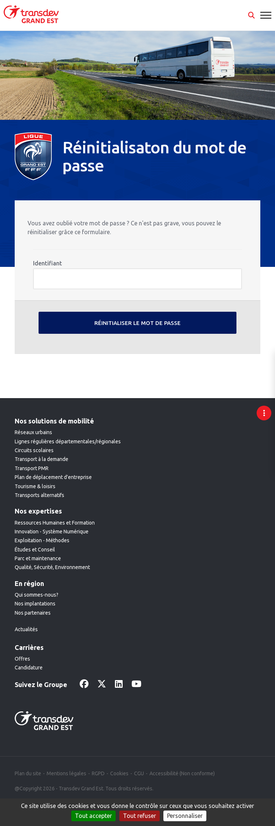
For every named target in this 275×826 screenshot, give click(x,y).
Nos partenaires (33, 613)
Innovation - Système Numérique (51, 531)
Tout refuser (139, 815)
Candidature (29, 668)
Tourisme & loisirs (35, 486)
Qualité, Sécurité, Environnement (52, 567)
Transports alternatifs (39, 495)
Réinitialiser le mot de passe (137, 323)
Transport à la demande (41, 459)
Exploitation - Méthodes (42, 540)
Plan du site (28, 773)
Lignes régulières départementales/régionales (68, 441)
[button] (251, 15)
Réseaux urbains (33, 432)
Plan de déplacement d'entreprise (53, 477)
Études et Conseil (35, 550)
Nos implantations (35, 604)
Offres (22, 659)
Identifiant (47, 263)
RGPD (98, 773)
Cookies (119, 773)
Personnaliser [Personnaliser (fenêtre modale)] (185, 815)
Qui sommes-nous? (36, 595)
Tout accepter (93, 815)
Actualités (26, 629)
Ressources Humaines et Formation (55, 523)
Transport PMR (31, 468)
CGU (139, 773)
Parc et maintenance (38, 558)
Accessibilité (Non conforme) (182, 773)
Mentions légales (66, 773)
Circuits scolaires (34, 450)
